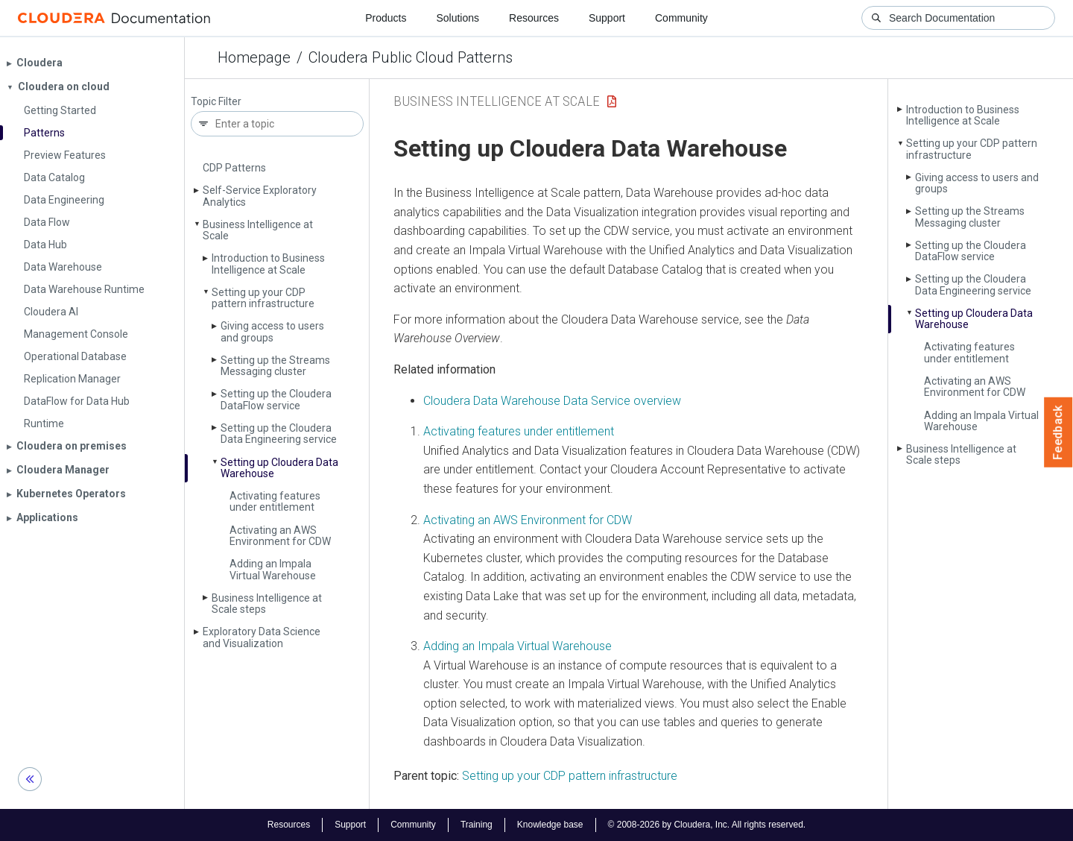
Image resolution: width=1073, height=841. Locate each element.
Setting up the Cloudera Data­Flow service (276, 399)
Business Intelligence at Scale (258, 230)
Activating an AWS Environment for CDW (280, 535)
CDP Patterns (234, 168)
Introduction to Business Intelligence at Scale (268, 263)
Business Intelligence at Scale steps (267, 603)
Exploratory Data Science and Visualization (261, 637)
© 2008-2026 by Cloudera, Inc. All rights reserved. (707, 824)
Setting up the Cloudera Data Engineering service (279, 433)
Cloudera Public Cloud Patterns (410, 57)
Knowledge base (550, 824)
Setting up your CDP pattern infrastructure (263, 297)
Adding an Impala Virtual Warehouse (273, 569)
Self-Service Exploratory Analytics (260, 195)
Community (681, 18)
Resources (534, 18)
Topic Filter (216, 101)
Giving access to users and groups (272, 331)
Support (607, 18)
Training (476, 824)
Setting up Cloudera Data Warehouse (279, 467)
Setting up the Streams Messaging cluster (275, 365)
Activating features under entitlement (275, 501)
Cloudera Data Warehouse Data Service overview (552, 401)
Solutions (457, 18)
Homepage (254, 57)
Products (385, 18)
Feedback (1058, 432)
